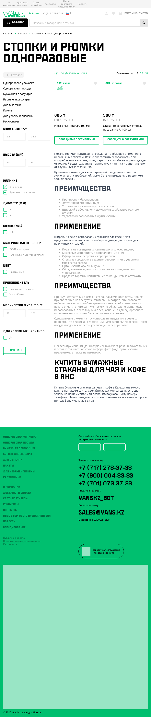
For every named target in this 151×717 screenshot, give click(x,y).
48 (146, 73)
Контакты (50, 4)
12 (136, 73)
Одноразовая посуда (17, 88)
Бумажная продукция (17, 94)
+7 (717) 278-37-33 (105, 466)
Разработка (98, 549)
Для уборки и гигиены (18, 116)
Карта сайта (10, 544)
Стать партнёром (36, 4)
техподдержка (112, 549)
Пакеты (8, 110)
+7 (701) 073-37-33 (105, 482)
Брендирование (14, 527)
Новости (82, 4)
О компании (9, 4)
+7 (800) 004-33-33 (105, 474)
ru (69, 13)
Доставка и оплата (22, 4)
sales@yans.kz (101, 511)
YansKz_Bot (96, 497)
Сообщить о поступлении (77, 139)
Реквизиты (11, 504)
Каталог (14, 75)
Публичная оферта (14, 537)
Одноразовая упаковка (18, 83)
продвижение (101, 552)
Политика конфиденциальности (22, 541)
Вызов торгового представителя (27, 516)
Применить (14, 350)
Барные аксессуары (16, 99)
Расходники (11, 121)
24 (141, 73)
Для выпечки (12, 105)
